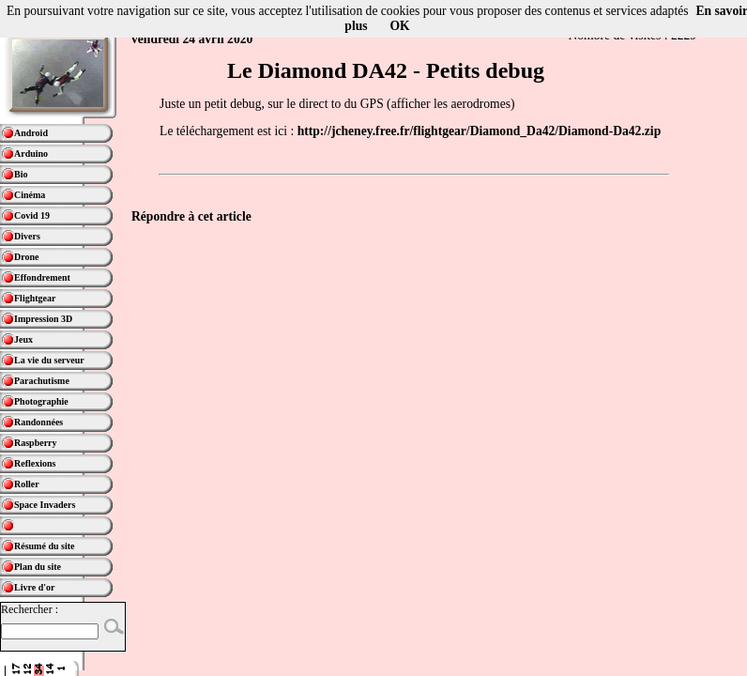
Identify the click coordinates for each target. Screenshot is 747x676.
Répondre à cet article (191, 216)
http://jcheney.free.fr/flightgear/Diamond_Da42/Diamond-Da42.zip (479, 131)
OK (400, 26)
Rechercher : (29, 609)
